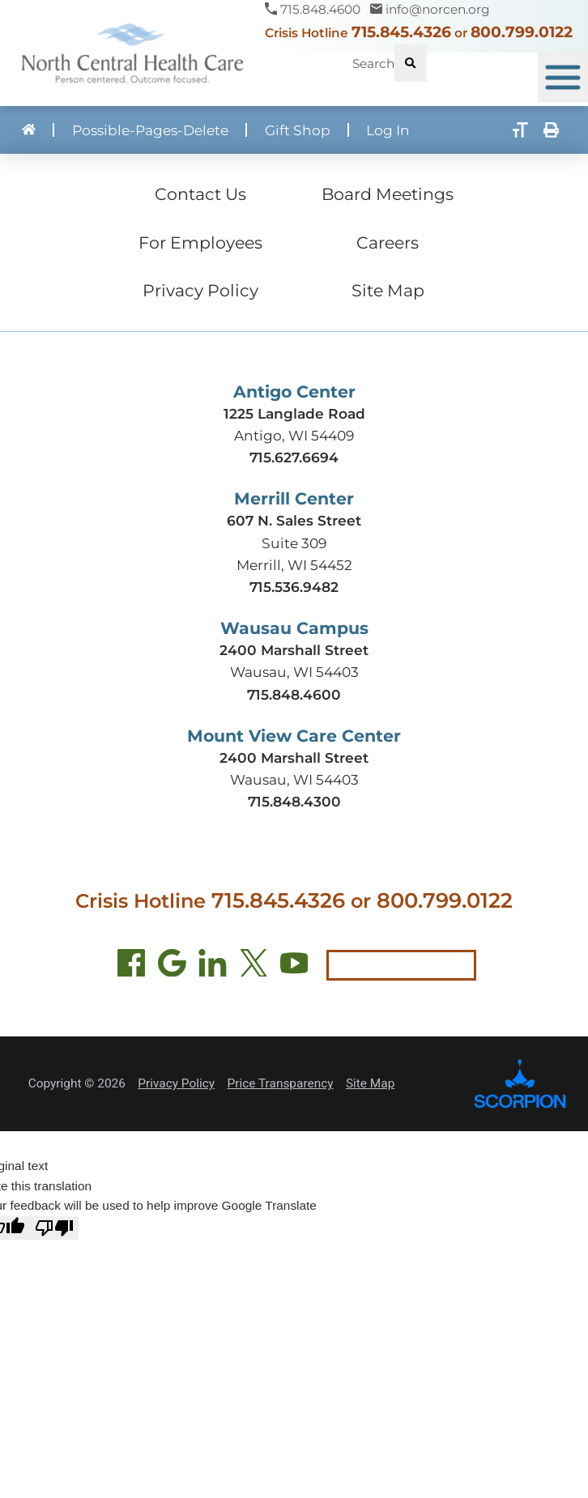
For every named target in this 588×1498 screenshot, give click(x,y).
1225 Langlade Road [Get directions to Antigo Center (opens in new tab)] (294, 413)
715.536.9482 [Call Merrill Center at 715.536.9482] (294, 586)
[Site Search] (410, 64)
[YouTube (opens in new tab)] (294, 966)
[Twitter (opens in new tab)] (254, 966)
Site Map (388, 290)
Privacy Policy (200, 290)
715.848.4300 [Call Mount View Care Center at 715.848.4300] (294, 801)
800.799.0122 (522, 32)
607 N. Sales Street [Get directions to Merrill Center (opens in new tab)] (294, 520)
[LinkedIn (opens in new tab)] (212, 966)
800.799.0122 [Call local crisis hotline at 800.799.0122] (445, 900)
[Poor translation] (54, 1228)
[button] (563, 78)
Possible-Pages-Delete (150, 130)
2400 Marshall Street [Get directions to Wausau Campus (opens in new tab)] (294, 649)
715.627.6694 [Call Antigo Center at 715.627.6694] (294, 457)
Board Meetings (388, 194)
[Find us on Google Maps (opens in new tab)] (172, 966)
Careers (387, 242)
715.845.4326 (401, 32)
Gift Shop (297, 130)
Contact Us (200, 194)
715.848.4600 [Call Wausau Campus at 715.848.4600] (294, 694)
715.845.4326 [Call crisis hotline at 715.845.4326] (278, 900)
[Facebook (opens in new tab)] (131, 966)
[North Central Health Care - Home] (132, 53)
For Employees (200, 242)
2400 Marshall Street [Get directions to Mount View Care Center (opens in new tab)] (294, 757)
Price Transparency (281, 1083)
